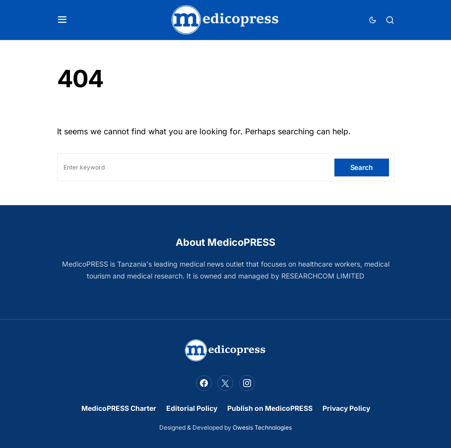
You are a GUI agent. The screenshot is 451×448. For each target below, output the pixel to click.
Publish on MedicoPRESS (270, 408)
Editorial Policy (191, 408)
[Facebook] (204, 383)
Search (361, 167)
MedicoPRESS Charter (118, 408)
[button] (62, 20)
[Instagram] (247, 383)
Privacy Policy (346, 408)
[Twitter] (225, 383)
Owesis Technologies (262, 427)
